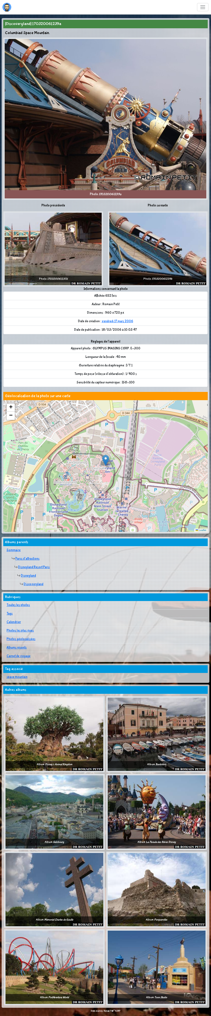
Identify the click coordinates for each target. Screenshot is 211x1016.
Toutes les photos (18, 605)
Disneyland (28, 576)
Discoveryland (33, 584)
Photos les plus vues (20, 631)
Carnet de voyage (18, 656)
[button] (105, 460)
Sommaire (14, 550)
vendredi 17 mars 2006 (117, 321)
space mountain (17, 677)
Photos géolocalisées (21, 639)
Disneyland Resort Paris (34, 567)
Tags (10, 614)
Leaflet (201, 530)
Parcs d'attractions (27, 559)
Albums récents (17, 648)
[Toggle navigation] (203, 7)
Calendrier (14, 622)
